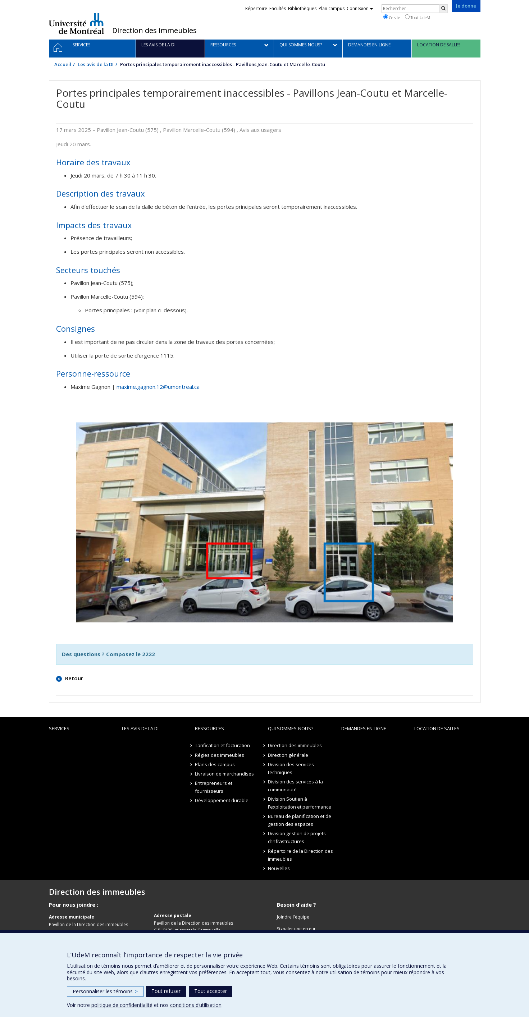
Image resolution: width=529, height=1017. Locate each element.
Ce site (391, 17)
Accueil (62, 64)
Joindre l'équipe (293, 917)
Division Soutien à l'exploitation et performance (299, 803)
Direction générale (288, 755)
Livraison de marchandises (224, 773)
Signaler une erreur (296, 929)
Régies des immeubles (219, 755)
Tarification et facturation (222, 745)
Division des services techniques (291, 768)
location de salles (437, 728)
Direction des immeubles (154, 30)
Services (59, 728)
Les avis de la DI (96, 64)
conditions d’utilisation (196, 1005)
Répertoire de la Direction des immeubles (300, 855)
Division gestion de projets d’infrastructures (297, 837)
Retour (73, 678)
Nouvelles (279, 868)
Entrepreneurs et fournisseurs (213, 787)
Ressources (209, 728)
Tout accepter (210, 991)
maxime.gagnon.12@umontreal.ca (158, 386)
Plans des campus (215, 764)
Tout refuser (166, 991)
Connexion (360, 8)
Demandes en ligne (363, 728)
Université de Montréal (76, 23)
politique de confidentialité (121, 1005)
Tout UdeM (417, 17)
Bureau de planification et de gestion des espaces (299, 820)
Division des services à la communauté (295, 785)
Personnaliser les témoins (105, 991)
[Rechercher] (443, 8)
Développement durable (221, 800)
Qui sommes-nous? (290, 728)
